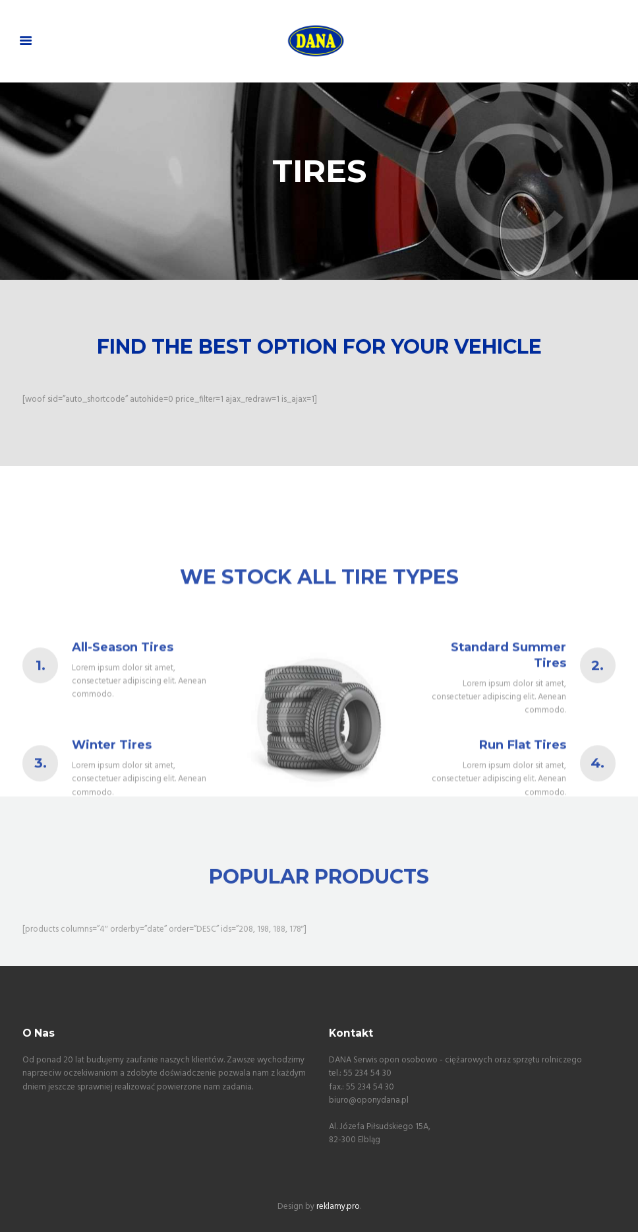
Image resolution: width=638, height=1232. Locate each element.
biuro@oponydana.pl (369, 1100)
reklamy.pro (338, 1207)
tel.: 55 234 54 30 (360, 1073)
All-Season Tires (122, 711)
